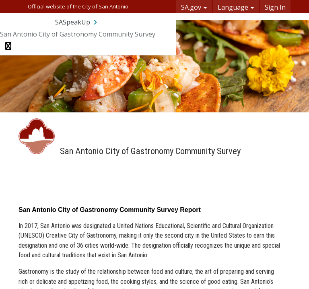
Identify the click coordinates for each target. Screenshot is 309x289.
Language (236, 7)
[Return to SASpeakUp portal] (77, 22)
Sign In (275, 7)
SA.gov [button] (194, 7)
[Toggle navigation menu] (8, 46)
